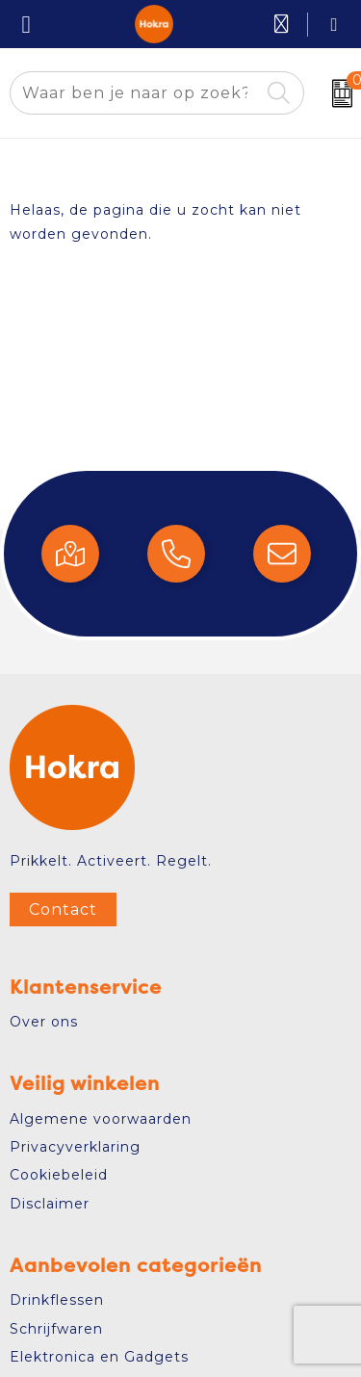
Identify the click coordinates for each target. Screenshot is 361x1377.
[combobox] (135, 93)
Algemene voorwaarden (101, 1119)
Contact (63, 909)
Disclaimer (50, 1203)
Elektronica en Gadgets (99, 1356)
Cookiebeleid (59, 1174)
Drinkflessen (57, 1300)
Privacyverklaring (75, 1147)
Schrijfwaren (56, 1329)
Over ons (44, 1021)
